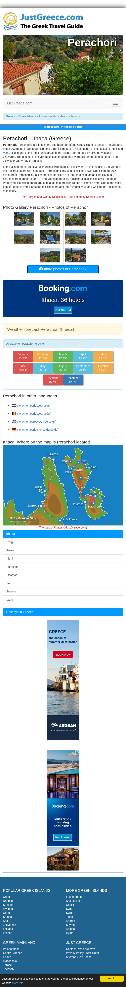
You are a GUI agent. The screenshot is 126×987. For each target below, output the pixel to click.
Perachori (12, 566)
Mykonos (8, 908)
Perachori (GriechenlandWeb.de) (35, 429)
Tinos (69, 916)
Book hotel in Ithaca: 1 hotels (63, 127)
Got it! (111, 978)
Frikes (10, 550)
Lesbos (7, 932)
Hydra (70, 932)
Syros (69, 912)
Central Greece (12, 953)
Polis (9, 583)
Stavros (11, 591)
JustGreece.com (19, 103)
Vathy (6, 152)
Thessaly (8, 969)
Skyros (70, 924)
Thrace (7, 965)
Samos (7, 916)
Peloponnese (11, 949)
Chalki (70, 904)
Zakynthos (9, 924)
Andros (70, 920)
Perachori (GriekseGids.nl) (31, 405)
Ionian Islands (47, 116)
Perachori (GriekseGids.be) (31, 413)
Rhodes (8, 900)
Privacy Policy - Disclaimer (82, 953)
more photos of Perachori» (63, 269)
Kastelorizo (73, 900)
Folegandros (74, 896)
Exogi (9, 542)
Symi (69, 908)
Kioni (9, 558)
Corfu (6, 912)
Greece (10, 116)
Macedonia (10, 961)
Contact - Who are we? (80, 949)
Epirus (7, 957)
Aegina (70, 928)
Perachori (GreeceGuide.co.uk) (34, 421)
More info (18, 982)
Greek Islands (27, 116)
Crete (6, 896)
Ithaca (63, 116)
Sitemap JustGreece (79, 957)
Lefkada (8, 928)
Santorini (8, 904)
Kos (5, 920)
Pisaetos (11, 575)
